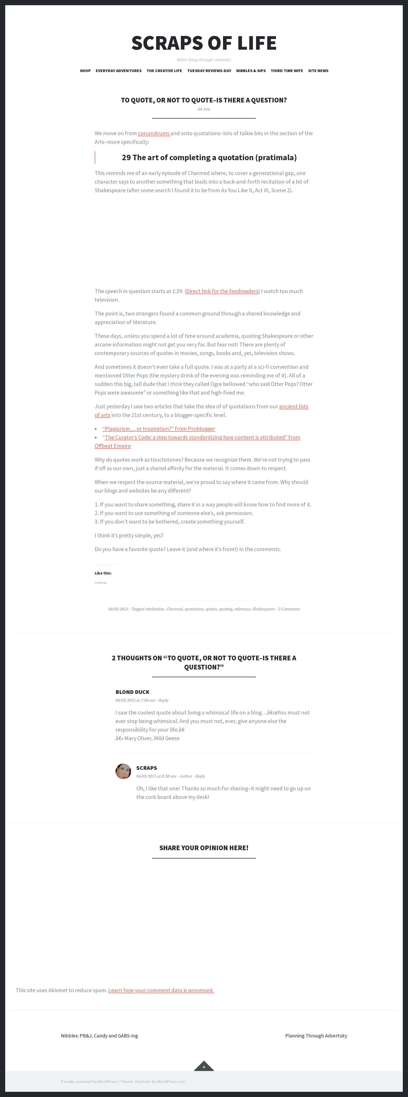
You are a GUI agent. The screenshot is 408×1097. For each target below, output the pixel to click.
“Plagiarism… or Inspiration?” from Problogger (159, 428)
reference (242, 609)
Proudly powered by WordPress (89, 1081)
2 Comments (289, 609)
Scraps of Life (204, 42)
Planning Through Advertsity (312, 1035)
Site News (318, 70)
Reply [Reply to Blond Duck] (163, 700)
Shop (85, 70)
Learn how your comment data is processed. (161, 990)
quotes (211, 609)
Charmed (174, 609)
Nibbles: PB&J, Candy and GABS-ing (103, 1035)
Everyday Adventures (119, 70)
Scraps (146, 767)
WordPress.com (171, 1081)
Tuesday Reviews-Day (209, 70)
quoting (225, 609)
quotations (194, 609)
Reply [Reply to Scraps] (200, 776)
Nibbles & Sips (251, 70)
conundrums (154, 133)
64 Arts (204, 109)
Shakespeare (263, 609)
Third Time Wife (287, 70)
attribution (154, 609)
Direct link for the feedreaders (222, 291)
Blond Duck (132, 691)
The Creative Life (164, 70)
